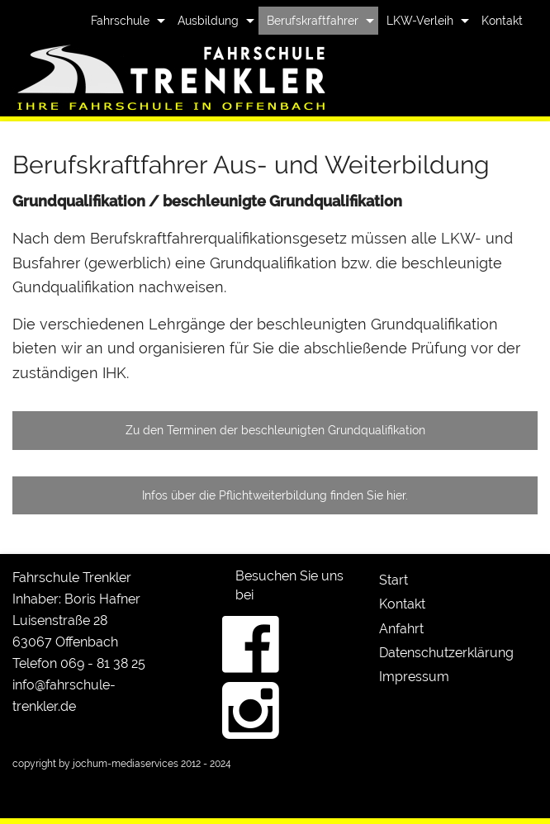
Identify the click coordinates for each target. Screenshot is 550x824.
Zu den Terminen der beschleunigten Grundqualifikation (275, 430)
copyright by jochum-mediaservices (95, 764)
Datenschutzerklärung (446, 653)
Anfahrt (401, 629)
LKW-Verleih (419, 20)
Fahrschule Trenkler (71, 577)
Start (393, 580)
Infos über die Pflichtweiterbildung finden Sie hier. (275, 495)
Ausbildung (208, 20)
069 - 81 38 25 (102, 663)
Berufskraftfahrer (312, 20)
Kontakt (502, 20)
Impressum (414, 676)
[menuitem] (126, 21)
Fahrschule (120, 20)
